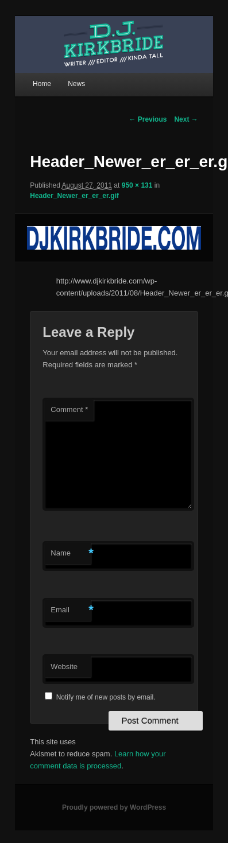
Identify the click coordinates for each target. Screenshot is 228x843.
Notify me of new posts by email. (106, 697)
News (76, 84)
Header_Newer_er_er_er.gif (74, 196)
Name (71, 553)
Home (42, 84)
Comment (69, 409)
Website (64, 666)
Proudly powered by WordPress (114, 807)
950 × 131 (137, 185)
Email (71, 610)
